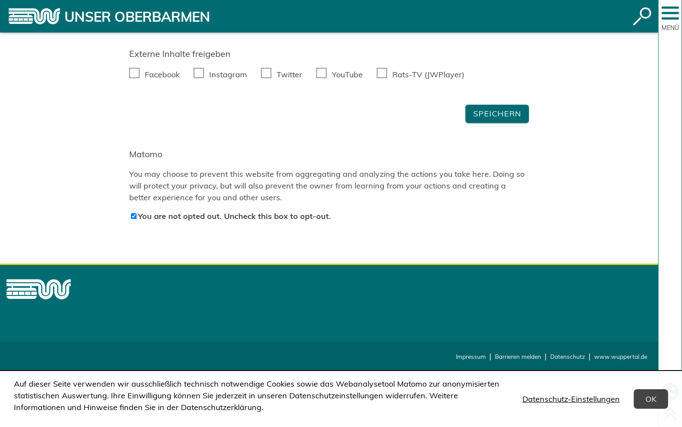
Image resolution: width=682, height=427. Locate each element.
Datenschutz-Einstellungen (571, 399)
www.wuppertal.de (620, 356)
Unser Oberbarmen (137, 16)
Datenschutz (567, 356)
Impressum (471, 356)
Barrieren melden (518, 356)
